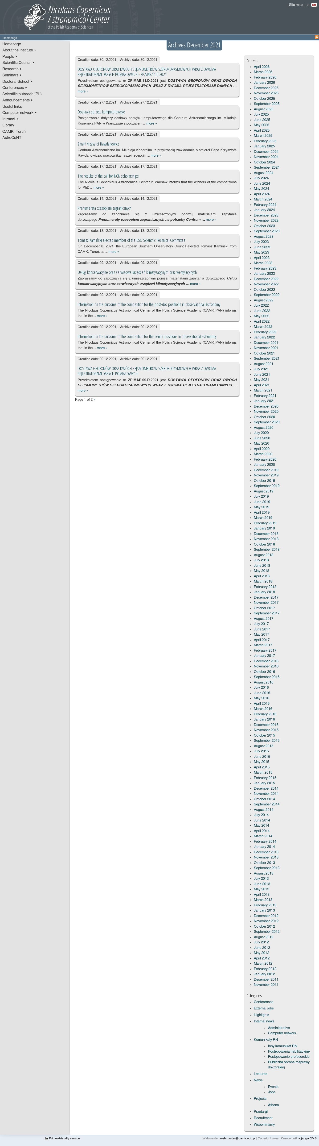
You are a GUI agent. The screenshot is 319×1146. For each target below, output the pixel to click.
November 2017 (266, 602)
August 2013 (263, 873)
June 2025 (262, 120)
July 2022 (261, 305)
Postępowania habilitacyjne (289, 1051)
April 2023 (262, 258)
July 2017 (261, 624)
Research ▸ (12, 69)
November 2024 (266, 157)
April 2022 (262, 321)
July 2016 (261, 687)
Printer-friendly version (62, 1138)
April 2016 (262, 703)
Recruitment (263, 1118)
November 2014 (266, 794)
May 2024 (261, 189)
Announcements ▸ (17, 100)
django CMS (308, 1138)
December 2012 (266, 916)
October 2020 (264, 417)
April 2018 (262, 576)
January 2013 (264, 910)
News (258, 1080)
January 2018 (264, 592)
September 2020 (266, 422)
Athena (273, 1105)
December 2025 (266, 88)
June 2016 (262, 693)
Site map (296, 5)
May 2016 (261, 698)
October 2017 (264, 608)
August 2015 (263, 746)
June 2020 (262, 438)
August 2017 (263, 619)
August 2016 (263, 682)
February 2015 (265, 778)
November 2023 (266, 220)
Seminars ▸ (12, 75)
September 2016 (266, 677)
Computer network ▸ (19, 113)
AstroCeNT (11, 138)
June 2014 (262, 820)
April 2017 (262, 640)
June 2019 (262, 502)
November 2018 (266, 539)
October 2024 (264, 162)
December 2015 (266, 725)
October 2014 (264, 799)
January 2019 (264, 528)
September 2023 (266, 231)
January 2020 (264, 465)
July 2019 (261, 496)
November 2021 (266, 348)
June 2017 (262, 629)
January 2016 (264, 719)
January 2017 (264, 656)
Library (8, 125)
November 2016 (266, 666)
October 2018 (264, 544)
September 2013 (266, 868)
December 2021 (266, 343)
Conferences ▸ (14, 88)
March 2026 (263, 72)
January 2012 (264, 974)
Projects (260, 1098)
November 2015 (266, 730)
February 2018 (265, 587)
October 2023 (264, 226)
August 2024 (263, 173)
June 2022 (262, 311)
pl (308, 5)
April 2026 (262, 67)
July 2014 (261, 815)
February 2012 (265, 969)
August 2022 (263, 300)
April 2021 (262, 385)
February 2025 (265, 141)
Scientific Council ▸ (18, 63)
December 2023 (266, 215)
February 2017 (265, 650)
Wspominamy (264, 1124)
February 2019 (265, 523)
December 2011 (266, 979)
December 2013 (266, 852)
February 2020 (265, 459)
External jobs (264, 1008)
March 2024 (263, 199)
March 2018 (263, 581)
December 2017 (266, 597)
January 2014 (264, 847)
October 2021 (264, 353)
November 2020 (266, 411)
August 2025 (263, 109)
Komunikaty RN (266, 1040)
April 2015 (262, 767)
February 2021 (265, 396)
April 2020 (262, 449)
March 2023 (263, 263)
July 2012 (261, 942)
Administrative (279, 1028)
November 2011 (266, 985)
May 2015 (261, 762)
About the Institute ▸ (19, 50)
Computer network (282, 1033)
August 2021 (263, 364)
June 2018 (262, 565)
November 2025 (266, 93)
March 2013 (263, 900)
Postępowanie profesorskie (288, 1056)
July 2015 (261, 751)
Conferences (263, 1002)
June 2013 (262, 884)
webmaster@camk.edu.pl (237, 1138)
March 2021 (263, 390)
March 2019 (263, 518)
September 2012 (266, 931)
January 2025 (264, 146)
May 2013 (261, 889)
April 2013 (262, 894)
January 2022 (264, 337)
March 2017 (263, 645)
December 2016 (266, 661)
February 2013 (265, 905)
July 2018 (261, 560)
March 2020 (263, 454)
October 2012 (264, 926)
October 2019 (264, 481)
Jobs (271, 1092)
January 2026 (264, 82)
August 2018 (263, 555)
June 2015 (262, 756)
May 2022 (261, 316)
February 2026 (265, 77)
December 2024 (266, 152)
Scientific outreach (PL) (22, 94)
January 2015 (264, 783)
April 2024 (262, 194)
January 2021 (264, 401)
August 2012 (263, 937)
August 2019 (263, 491)
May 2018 (261, 571)
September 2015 (266, 740)
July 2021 (261, 369)
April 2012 (262, 958)
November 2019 (266, 475)
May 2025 (261, 125)
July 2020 (261, 433)
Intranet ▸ (10, 119)
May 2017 (261, 634)
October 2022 (264, 290)
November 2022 (266, 284)
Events (273, 1087)
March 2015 (263, 772)
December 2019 (266, 470)
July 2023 (261, 242)
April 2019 (262, 512)
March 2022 (263, 327)
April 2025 (262, 130)
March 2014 (263, 836)
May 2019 (261, 507)
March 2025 (263, 136)
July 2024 (261, 178)
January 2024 (264, 210)
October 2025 (264, 98)
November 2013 (266, 857)
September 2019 (266, 486)
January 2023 (264, 273)
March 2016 (263, 709)
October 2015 (264, 735)
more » (83, 91)
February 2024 (265, 205)
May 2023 (261, 252)
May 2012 (261, 953)
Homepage (11, 44)
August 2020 (263, 427)
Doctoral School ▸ (17, 81)
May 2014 (261, 825)
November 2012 (266, 921)
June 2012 (262, 948)
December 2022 (266, 279)
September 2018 (266, 549)
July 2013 (261, 878)
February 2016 (265, 714)
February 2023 (265, 268)
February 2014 (265, 841)
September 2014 (266, 804)
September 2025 (266, 104)
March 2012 (263, 963)
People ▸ (10, 56)
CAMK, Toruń (14, 131)
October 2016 (264, 672)
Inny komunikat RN (282, 1046)
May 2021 (261, 380)
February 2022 (265, 332)
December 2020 (266, 406)
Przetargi (261, 1111)
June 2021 (262, 374)
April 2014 (262, 831)
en (314, 5)
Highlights (261, 1015)
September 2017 (266, 613)
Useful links (12, 106)
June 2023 (262, 247)
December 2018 (266, 534)
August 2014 (263, 810)
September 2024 (266, 167)
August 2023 (263, 236)
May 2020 (261, 443)
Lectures (260, 1074)
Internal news (264, 1021)
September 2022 (266, 295)
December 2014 (266, 788)
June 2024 (262, 183)
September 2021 (266, 358)
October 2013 (264, 863)
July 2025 (261, 114)
